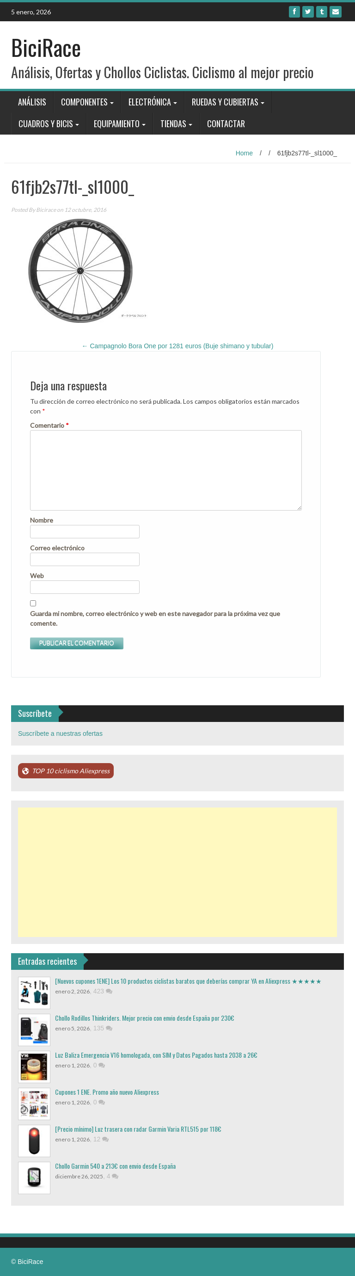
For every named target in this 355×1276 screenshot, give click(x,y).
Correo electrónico (57, 548)
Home (244, 153)
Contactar (226, 123)
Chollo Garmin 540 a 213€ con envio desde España (115, 1166)
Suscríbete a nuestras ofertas (60, 733)
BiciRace (46, 47)
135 (102, 1028)
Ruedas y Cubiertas (225, 102)
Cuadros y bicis (45, 123)
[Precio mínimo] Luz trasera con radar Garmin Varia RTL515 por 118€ (138, 1129)
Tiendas (173, 123)
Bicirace (46, 209)
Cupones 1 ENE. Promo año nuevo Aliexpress (107, 1092)
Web (37, 575)
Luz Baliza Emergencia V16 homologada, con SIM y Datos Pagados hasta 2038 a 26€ (156, 1055)
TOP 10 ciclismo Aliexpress (71, 771)
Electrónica (150, 102)
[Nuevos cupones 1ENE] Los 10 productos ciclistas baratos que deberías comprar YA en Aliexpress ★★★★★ (188, 981)
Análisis (32, 102)
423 (102, 991)
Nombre (41, 520)
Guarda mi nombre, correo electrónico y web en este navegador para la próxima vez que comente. (155, 618)
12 (101, 1139)
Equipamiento (117, 123)
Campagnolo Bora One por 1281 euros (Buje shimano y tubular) (178, 346)
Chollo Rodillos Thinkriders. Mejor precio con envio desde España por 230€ (144, 1018)
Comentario (49, 425)
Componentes (84, 102)
